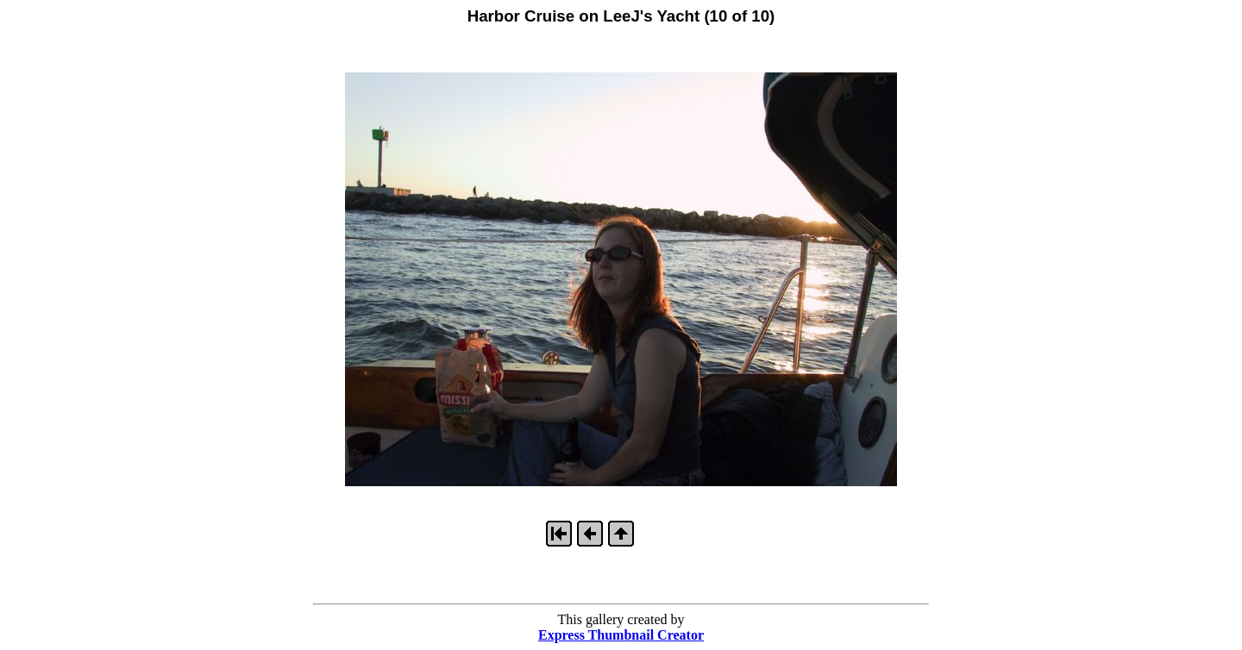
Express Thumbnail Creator (621, 635)
